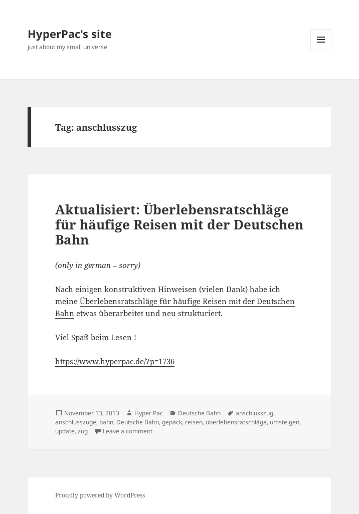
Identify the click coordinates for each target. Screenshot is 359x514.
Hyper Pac (148, 413)
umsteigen (284, 422)
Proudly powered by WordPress (100, 495)
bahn (106, 422)
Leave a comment (127, 431)
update (65, 431)
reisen (194, 422)
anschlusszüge (75, 422)
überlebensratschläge (236, 422)
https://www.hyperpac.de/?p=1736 (114, 361)
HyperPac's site (70, 33)
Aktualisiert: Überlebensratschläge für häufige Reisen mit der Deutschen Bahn (179, 224)
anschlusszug (254, 413)
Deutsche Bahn (199, 413)
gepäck (172, 422)
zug (83, 431)
